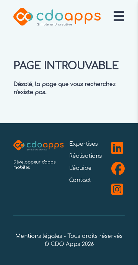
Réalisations (85, 156)
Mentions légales (38, 236)
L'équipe (80, 168)
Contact (80, 180)
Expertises (83, 144)
